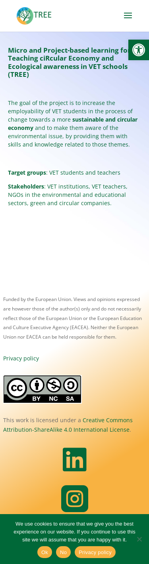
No (63, 552)
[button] (138, 50)
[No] (139, 539)
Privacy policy (21, 358)
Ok (44, 552)
